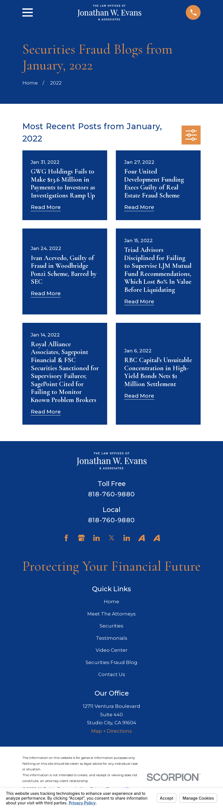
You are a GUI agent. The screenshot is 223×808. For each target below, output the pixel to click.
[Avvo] (141, 538)
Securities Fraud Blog (111, 662)
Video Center (112, 650)
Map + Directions (111, 731)
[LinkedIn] (96, 538)
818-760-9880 (111, 494)
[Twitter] (111, 538)
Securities (111, 626)
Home (111, 601)
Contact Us (111, 674)
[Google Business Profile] (81, 538)
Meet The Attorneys (111, 614)
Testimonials (111, 638)
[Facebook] (66, 538)
